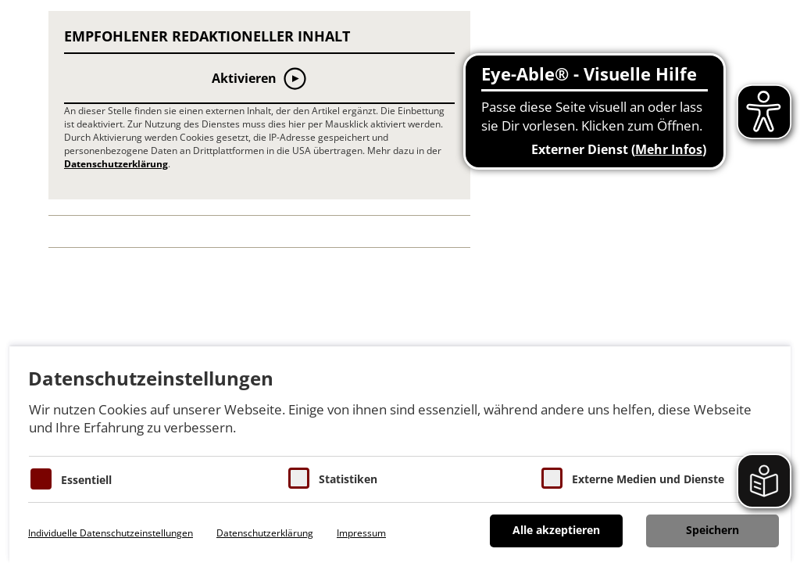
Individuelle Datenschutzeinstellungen (110, 533)
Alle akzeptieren (556, 529)
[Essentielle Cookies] (41, 478)
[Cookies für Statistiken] (298, 478)
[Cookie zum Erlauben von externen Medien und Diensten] (551, 478)
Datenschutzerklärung (116, 163)
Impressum (361, 533)
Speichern (712, 529)
